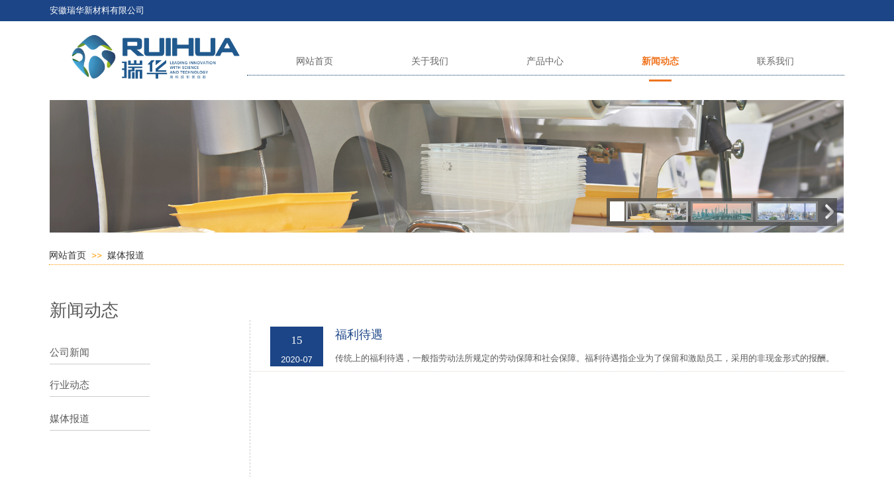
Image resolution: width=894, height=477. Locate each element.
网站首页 (67, 255)
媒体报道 (125, 255)
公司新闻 (69, 352)
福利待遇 (359, 334)
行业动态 (69, 385)
